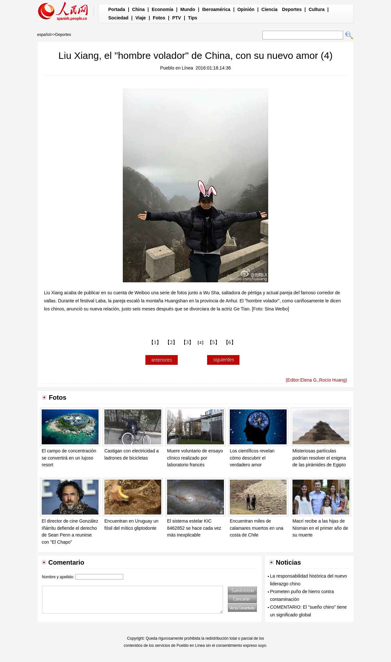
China (138, 9)
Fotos (159, 17)
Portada (116, 9)
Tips (192, 17)
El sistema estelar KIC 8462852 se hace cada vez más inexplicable (194, 527)
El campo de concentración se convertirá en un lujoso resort (69, 457)
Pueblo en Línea (176, 68)
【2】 (171, 342)
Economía (162, 9)
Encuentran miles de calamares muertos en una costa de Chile (256, 527)
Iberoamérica (216, 9)
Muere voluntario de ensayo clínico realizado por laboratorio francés (195, 457)
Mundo (187, 9)
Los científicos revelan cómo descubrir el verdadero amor (252, 457)
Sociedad (118, 17)
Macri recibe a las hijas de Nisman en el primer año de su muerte (320, 527)
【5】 (213, 342)
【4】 (201, 343)
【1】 (155, 342)
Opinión (245, 9)
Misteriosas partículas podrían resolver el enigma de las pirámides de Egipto (319, 457)
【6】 (229, 342)
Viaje (140, 17)
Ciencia (269, 9)
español (44, 34)
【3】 (187, 342)
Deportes (292, 9)
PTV (176, 17)
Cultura (316, 9)
